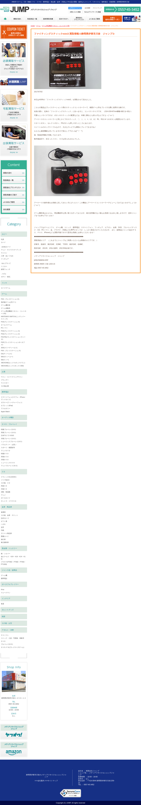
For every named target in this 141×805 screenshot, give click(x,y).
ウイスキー (5, 383)
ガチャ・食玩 (5, 277)
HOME (33, 26)
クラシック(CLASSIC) (8, 477)
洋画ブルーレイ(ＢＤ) (8, 438)
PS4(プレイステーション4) (10, 322)
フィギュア (5, 259)
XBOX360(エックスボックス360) (12, 366)
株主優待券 (5, 542)
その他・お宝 (7, 623)
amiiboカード (6, 247)
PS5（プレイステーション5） (11, 350)
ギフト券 (4, 521)
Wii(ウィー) (5, 360)
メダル (4, 274)
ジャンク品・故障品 (9, 570)
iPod (2, 589)
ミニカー (4, 266)
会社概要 (87, 8)
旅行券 (3, 539)
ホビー (4, 234)
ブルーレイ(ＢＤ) (7, 644)
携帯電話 (5, 392)
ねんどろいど (6, 263)
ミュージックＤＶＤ (8, 463)
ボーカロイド (5, 498)
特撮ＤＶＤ (5, 453)
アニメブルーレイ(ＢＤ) (9, 465)
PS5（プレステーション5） (10, 299)
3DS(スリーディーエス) (9, 347)
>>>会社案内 (39, 781)
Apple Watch (5, 411)
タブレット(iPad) (7, 405)
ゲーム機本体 (5, 305)
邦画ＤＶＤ (5, 456)
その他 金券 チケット (9, 515)
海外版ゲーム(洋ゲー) (8, 302)
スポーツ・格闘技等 (8, 447)
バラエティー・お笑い (8, 444)
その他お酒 (5, 386)
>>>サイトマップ (51, 781)
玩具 (2, 239)
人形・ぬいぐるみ (7, 256)
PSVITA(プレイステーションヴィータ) (13, 338)
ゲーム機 (4, 575)
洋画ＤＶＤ (5, 459)
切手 (2, 527)
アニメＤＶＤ (5, 450)
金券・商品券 (7, 507)
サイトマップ (97, 8)
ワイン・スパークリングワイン (12, 377)
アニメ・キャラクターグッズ (11, 250)
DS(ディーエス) (6, 354)
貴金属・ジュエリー (9, 548)
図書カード (5, 536)
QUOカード (5, 518)
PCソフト (4, 328)
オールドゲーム (6, 325)
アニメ (3, 495)
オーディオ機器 (8, 417)
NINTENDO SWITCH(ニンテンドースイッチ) (13, 318)
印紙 (2, 530)
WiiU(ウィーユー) (7, 356)
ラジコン (4, 253)
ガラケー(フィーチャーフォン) (11, 402)
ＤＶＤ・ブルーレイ (9, 424)
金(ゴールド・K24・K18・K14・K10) (13, 558)
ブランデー (5, 380)
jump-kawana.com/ (41, 260)
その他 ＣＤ (5, 483)
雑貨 (3, 616)
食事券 (3, 512)
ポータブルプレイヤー (10, 584)
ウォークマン (5, 592)
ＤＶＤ (3, 641)
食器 (2, 604)
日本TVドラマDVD (7, 435)
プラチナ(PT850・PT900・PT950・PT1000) (13, 563)
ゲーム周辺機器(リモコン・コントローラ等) (56, 26)
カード (3, 242)
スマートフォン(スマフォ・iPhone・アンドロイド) (13, 398)
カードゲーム (5, 288)
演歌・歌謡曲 (5, 492)
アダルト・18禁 (8, 630)
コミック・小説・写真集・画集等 (12, 638)
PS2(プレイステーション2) (10, 334)
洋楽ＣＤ (4, 489)
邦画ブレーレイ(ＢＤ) (8, 432)
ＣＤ (3, 472)
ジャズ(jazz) (5, 480)
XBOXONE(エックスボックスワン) (13, 363)
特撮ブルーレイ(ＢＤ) (8, 429)
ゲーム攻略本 (5, 308)
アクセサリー (5, 408)
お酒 (3, 372)
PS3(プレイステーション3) (10, 331)
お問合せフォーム (75, 8)
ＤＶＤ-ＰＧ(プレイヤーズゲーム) (12, 647)
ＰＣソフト (5, 635)
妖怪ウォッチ (5, 269)
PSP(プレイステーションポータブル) (13, 343)
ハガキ (3, 524)
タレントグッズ (8, 610)
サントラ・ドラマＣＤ (8, 501)
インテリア (6, 599)
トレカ (4, 283)
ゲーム (38, 26)
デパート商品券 (6, 533)
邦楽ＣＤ (4, 486)
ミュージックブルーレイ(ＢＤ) (11, 441)
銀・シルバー (5, 553)
